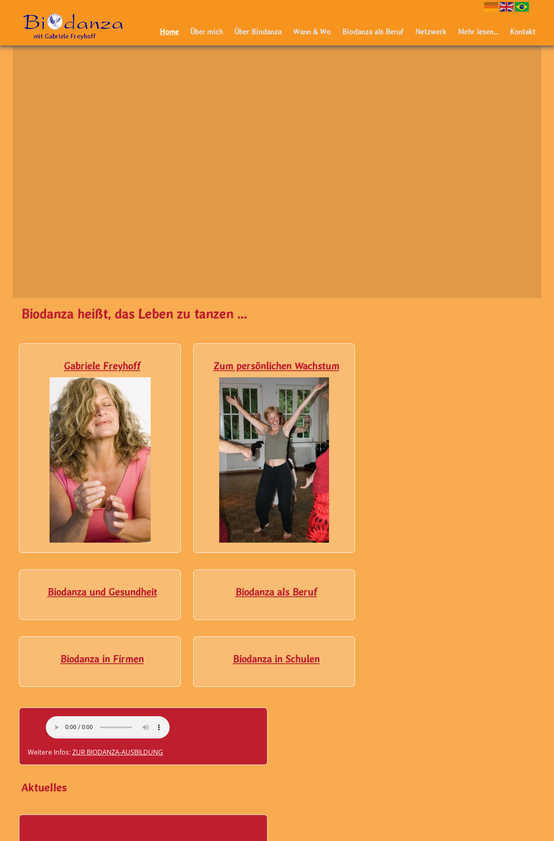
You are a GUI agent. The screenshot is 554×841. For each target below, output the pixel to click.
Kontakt (522, 31)
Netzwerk (430, 31)
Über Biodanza (258, 31)
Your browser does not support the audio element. (460, 326)
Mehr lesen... (478, 31)
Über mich (206, 31)
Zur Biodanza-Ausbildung (470, 350)
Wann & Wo (312, 31)
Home (169, 31)
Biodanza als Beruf (373, 31)
